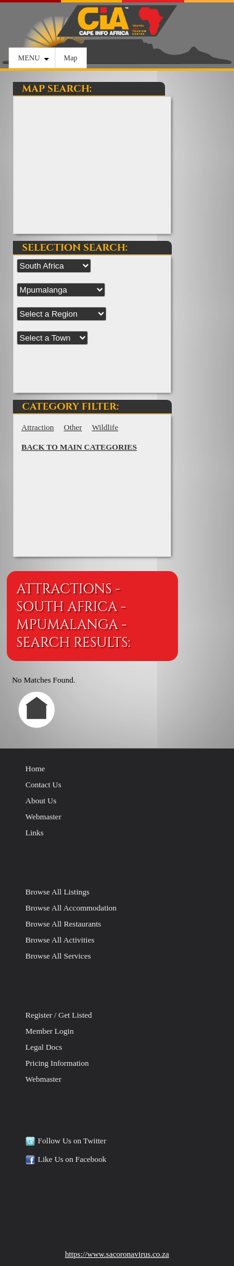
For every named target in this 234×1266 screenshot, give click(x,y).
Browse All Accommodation (70, 907)
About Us (40, 800)
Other (73, 427)
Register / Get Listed (58, 1015)
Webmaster (43, 816)
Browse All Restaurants (63, 923)
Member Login (49, 1031)
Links (34, 832)
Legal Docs (43, 1047)
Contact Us (43, 784)
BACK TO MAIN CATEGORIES (79, 447)
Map (71, 58)
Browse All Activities (59, 939)
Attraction (38, 427)
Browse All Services (58, 955)
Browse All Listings (57, 891)
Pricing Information (57, 1063)
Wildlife (105, 427)
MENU (33, 58)
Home (35, 768)
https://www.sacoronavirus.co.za (117, 1254)
